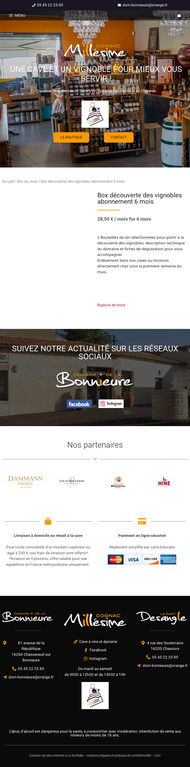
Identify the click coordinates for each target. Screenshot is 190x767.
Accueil (8, 181)
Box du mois (27, 181)
